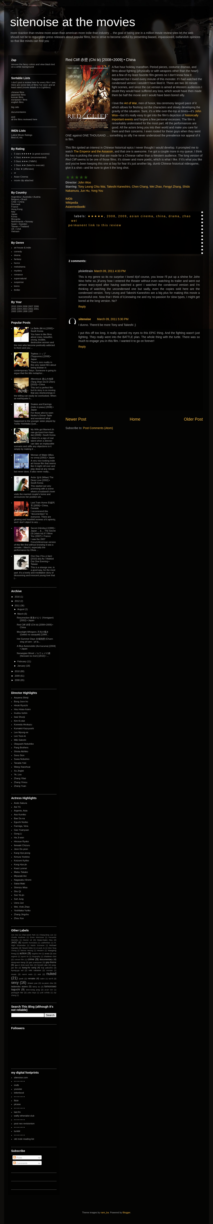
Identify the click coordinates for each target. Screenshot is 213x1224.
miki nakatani (34, 970)
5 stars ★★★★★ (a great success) (32, 153)
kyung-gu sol (17, 970)
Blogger (126, 1212)
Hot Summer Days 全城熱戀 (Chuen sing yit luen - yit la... (35, 640)
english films (17, 102)
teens (16, 286)
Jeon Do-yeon (21, 849)
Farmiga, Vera (21, 826)
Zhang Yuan (20, 786)
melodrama (19, 266)
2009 (122, 216)
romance (18, 274)
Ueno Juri (19, 903)
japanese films (18, 94)
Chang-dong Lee (46, 935)
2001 (36, 309)
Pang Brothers (21, 747)
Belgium (15, 199)
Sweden (23, 224)
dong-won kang (18, 962)
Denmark (16, 204)
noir (39, 974)
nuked (51, 974)
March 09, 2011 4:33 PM (109, 271)
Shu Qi (17, 891)
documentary (46, 959)
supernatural (20, 278)
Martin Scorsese (37, 945)
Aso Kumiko (20, 814)
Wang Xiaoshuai (22, 767)
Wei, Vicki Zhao (22, 907)
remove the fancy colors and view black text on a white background (33, 65)
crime (31, 959)
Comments (20, 1163)
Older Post (193, 419)
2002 (30, 309)
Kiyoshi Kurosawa (29, 943)
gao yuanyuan (35, 962)
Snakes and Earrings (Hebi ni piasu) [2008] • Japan (42, 407)
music (14, 974)
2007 (30, 306)
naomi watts (27, 974)
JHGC (14, 942)
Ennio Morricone (37, 937)
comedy (18, 251)
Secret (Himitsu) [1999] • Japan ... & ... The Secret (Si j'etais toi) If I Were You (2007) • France (43, 532)
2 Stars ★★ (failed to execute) (29, 165)
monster (49, 970)
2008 (111, 216)
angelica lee (36, 954)
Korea (14, 216)
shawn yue (32, 983)
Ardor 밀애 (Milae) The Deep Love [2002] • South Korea (42, 480)
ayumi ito (25, 956)
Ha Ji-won (19, 837)
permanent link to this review (95, 225)
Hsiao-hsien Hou (44, 940)
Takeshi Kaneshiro (118, 186)
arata (47, 953)
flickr (16, 1100)
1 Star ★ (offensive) (24, 169)
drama (174, 216)
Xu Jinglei (19, 770)
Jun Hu (84, 190)
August (21, 609)
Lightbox (45, 87)
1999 (19, 311)
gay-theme (51, 962)
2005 (13, 309)
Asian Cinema (141, 216)
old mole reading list (24, 1139)
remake (31, 978)
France (14, 206)
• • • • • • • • (19, 1081)
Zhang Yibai (20, 778)
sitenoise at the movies (72, 22)
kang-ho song (29, 967)
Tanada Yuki (20, 763)
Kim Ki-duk (19, 721)
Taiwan (14, 226)
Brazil (24, 199)
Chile (13, 202)
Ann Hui (14, 935)
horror (17, 263)
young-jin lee (17, 992)
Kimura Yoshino (22, 857)
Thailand (24, 226)
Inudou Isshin (20, 713)
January (21, 665)
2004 (19, 309)
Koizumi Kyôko (21, 860)
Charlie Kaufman (18, 937)
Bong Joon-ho (21, 701)
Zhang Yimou (20, 782)
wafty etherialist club (24, 1115)
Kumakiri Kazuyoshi (24, 728)
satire (42, 979)
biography (36, 956)
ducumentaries (18, 112)
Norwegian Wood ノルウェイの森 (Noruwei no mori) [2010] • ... (33, 654)
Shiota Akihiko (21, 751)
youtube (18, 1089)
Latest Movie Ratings (21, 135)
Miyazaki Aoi (20, 876)
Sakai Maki (19, 883)
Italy (13, 211)
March (20, 614)
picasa (17, 1104)
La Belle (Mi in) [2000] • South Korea (42, 329)
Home (135, 419)
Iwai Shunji (19, 717)
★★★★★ (96, 216)
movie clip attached (23, 180)
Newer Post (76, 419)
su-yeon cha (47, 983)
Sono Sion (19, 755)
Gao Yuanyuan (21, 830)
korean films (17, 97)
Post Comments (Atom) (98, 428)
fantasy (17, 259)
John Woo (84, 182)
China (161, 216)
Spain (14, 224)
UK (12, 229)
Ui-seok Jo (40, 948)
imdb (16, 1085)
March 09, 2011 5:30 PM (112, 319)
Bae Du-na (19, 818)
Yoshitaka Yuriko (22, 910)
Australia (27, 197)
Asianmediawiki (75, 206)
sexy (15, 983)
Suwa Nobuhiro (21, 759)
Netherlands (17, 221)
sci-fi (51, 978)
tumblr (17, 1131)
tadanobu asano (19, 986)
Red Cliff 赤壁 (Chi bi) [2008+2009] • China (101, 60)
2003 (25, 309)
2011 (18, 605)
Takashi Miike (27, 948)
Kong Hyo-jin (20, 864)
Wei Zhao (155, 186)
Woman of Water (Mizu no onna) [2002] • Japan (43, 456)
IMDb (69, 198)
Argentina (16, 197)
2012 (18, 601)
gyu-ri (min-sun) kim (24, 965)
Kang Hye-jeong (22, 853)
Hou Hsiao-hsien (22, 709)
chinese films (17, 92)
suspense (19, 282)
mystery (18, 270)
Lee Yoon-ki (20, 736)
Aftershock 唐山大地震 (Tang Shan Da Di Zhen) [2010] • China (43, 381)
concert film (19, 960)
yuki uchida (45, 993)
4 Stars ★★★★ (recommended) (30, 157)
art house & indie (22, 247)
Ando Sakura (20, 803)
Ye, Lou (18, 774)
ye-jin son (49, 990)
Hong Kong (17, 209)
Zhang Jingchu (21, 914)
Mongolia (16, 219)
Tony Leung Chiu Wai (91, 186)
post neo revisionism (24, 1123)
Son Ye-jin (19, 895)
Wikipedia (72, 202)
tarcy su (36, 986)
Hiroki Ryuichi (21, 705)
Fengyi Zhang (172, 186)
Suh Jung (18, 899)
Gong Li (18, 833)
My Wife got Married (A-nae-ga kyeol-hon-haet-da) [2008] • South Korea (43, 432)
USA (18, 229)
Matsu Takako (21, 872)
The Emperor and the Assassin (93, 151)
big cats (15, 107)
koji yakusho (47, 968)
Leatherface (45, 943)
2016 (18, 596)
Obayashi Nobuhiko (24, 744)
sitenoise (85, 319)
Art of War (130, 103)
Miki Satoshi (20, 740)
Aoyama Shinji (21, 697)
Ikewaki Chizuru (22, 845)
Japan (14, 214)
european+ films (19, 99)
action (23, 953)
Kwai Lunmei (20, 868)
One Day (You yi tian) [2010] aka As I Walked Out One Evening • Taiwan (42, 560)
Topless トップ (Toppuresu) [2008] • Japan (41, 356)
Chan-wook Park (29, 935)
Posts (17, 1157)
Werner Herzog (27, 950)
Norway (29, 221)
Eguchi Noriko (21, 822)
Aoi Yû (17, 807)
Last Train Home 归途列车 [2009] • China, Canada (43, 505)
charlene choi (50, 956)
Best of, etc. (17, 137)
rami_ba (105, 1212)
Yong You (97, 190)
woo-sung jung (33, 990)
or (15, 173)
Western (40, 950)
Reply (82, 306)
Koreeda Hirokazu (23, 724)
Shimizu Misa (20, 887)
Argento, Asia (20, 810)
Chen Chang (140, 186)
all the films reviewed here (24, 119)
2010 (13, 306)
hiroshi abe (43, 965)
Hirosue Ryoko (21, 841)
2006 (36, 306)
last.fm (17, 1112)
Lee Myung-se (21, 732)
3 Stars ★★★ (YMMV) (25, 161)
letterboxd (19, 1092)
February (22, 661)
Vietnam (15, 231)
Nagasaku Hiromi (22, 880)
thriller (17, 290)
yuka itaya (31, 993)
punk (21, 978)
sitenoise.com (21, 1077)
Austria (36, 197)
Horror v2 (27, 940)
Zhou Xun (19, 918)
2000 (13, 311)
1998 (25, 311)
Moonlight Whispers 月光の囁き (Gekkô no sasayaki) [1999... (33, 633)
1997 (30, 311)
